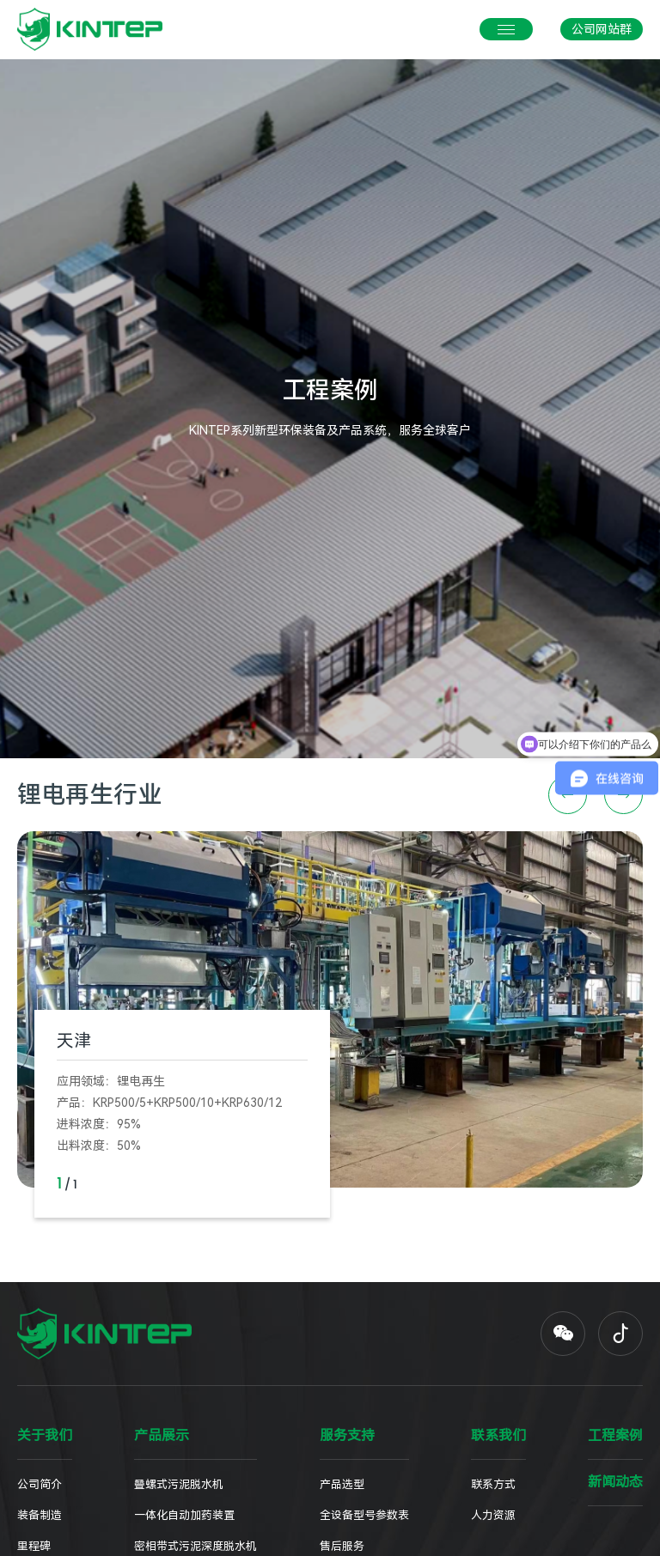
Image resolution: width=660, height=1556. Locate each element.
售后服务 (342, 1546)
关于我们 (44, 1436)
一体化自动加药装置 (184, 1515)
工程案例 (615, 1436)
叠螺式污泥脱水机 (178, 1484)
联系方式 (493, 1484)
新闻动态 (615, 1482)
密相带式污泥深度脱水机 (195, 1546)
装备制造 (39, 1515)
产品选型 (342, 1484)
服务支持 (347, 1436)
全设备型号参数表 (364, 1515)
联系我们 (498, 1436)
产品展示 (161, 1436)
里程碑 (34, 1546)
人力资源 (493, 1515)
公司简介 (39, 1484)
